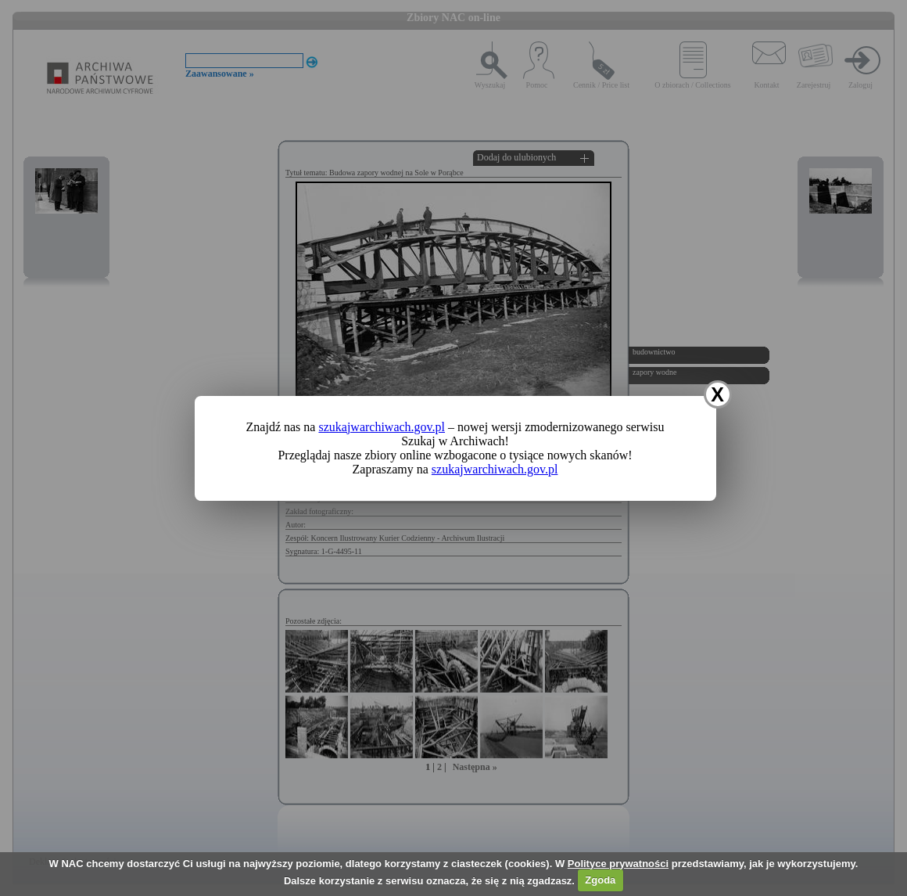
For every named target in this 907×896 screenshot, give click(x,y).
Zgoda (600, 880)
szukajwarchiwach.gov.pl (381, 427)
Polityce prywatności (618, 863)
